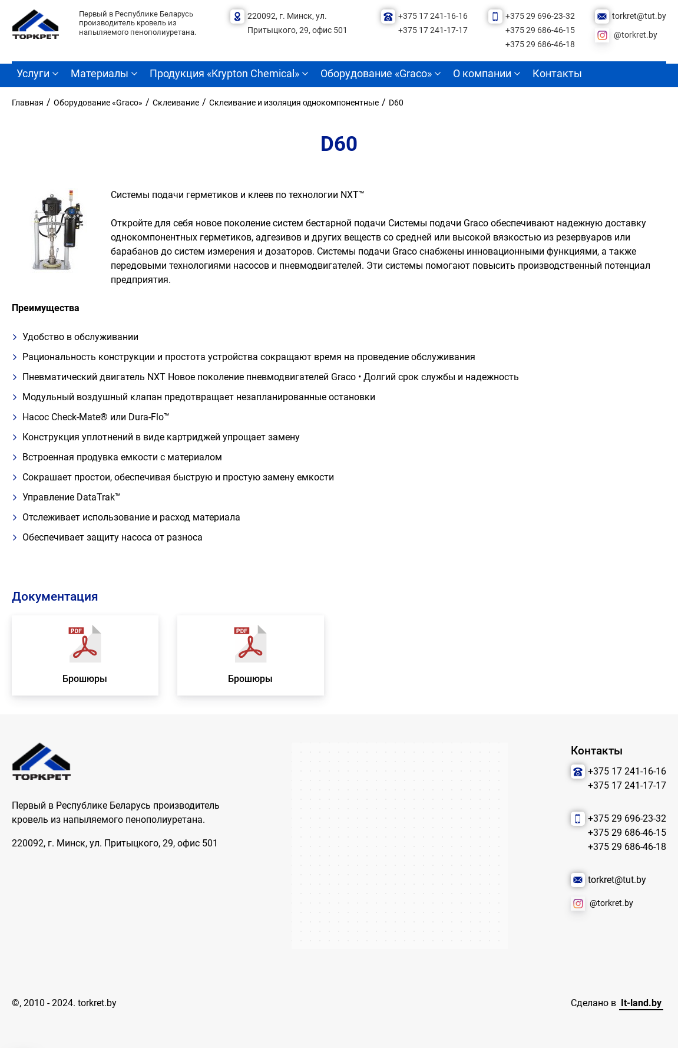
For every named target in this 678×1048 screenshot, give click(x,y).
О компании (482, 74)
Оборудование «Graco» (376, 74)
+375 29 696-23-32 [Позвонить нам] (540, 16)
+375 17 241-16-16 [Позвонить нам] (433, 16)
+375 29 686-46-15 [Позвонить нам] (540, 30)
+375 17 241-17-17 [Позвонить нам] (433, 30)
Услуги (32, 74)
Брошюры (84, 678)
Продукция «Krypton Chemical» (224, 74)
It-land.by (641, 1003)
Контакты (557, 74)
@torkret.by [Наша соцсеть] (635, 35)
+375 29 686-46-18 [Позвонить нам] (540, 44)
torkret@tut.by (639, 16)
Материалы (99, 74)
